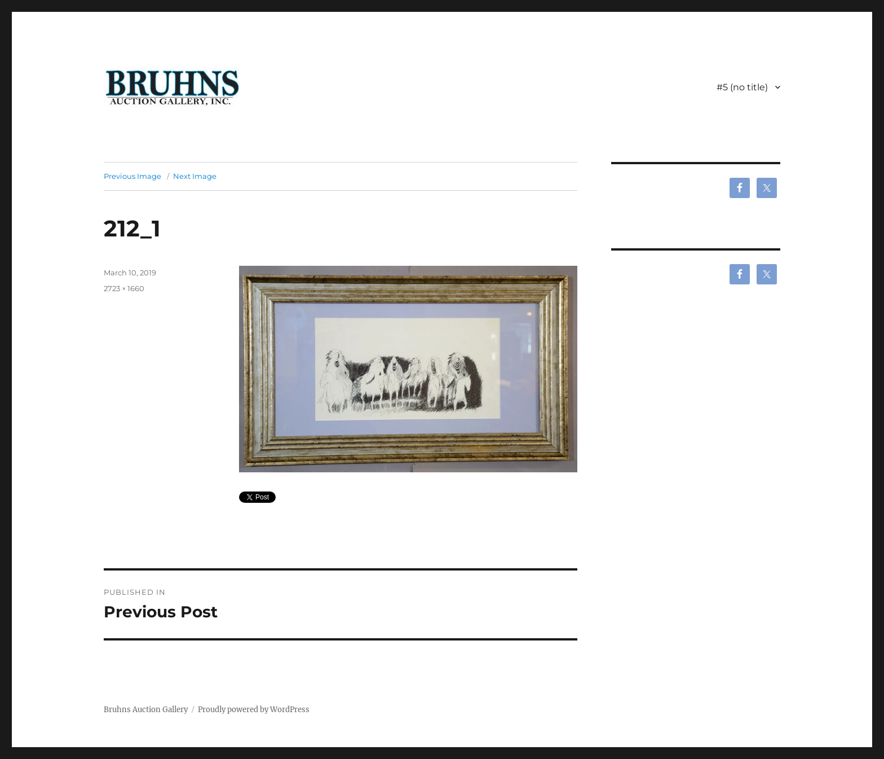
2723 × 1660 (124, 288)
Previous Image (132, 176)
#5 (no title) (742, 87)
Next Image (194, 176)
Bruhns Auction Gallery (146, 709)
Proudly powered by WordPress (254, 709)
